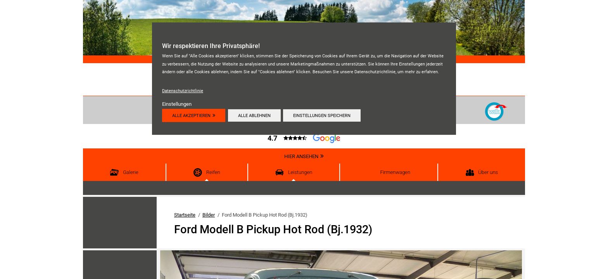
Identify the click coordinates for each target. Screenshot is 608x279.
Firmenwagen (395, 172)
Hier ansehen (301, 156)
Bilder (208, 215)
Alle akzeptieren (191, 115)
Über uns (488, 172)
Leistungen (300, 172)
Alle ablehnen (255, 115)
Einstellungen (177, 104)
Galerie (130, 172)
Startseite (184, 215)
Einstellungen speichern (324, 115)
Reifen (213, 172)
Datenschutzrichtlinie (182, 90)
